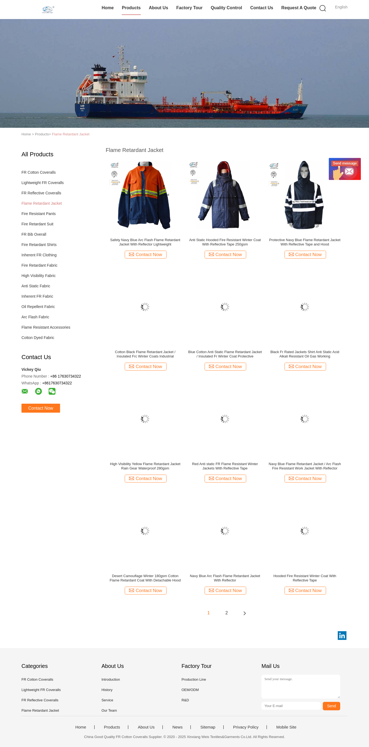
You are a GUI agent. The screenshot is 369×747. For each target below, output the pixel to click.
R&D (185, 700)
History (106, 690)
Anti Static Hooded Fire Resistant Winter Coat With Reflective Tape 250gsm (225, 242)
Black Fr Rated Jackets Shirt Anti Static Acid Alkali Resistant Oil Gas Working (304, 354)
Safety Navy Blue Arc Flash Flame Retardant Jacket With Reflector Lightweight (145, 242)
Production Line (194, 679)
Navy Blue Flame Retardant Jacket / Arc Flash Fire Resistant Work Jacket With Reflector (305, 466)
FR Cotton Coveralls (38, 172)
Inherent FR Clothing (39, 255)
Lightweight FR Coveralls (42, 182)
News (177, 727)
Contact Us (261, 7)
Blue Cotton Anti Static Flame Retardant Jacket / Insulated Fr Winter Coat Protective (225, 354)
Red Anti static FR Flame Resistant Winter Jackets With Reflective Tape (225, 466)
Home (108, 7)
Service (107, 700)
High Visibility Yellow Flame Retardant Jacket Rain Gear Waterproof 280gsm (145, 466)
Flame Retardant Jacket (70, 134)
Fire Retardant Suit (37, 224)
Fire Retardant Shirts (39, 244)
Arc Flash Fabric (35, 317)
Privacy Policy (245, 727)
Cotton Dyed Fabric (37, 337)
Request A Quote (298, 7)
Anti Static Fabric (35, 286)
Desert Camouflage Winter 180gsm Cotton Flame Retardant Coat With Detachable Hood (145, 578)
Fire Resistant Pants (38, 213)
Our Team (109, 710)
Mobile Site (286, 727)
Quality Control (226, 7)
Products (131, 7)
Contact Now (40, 408)
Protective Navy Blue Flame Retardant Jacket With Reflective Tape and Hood (304, 242)
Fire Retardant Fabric (39, 265)
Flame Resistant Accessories (45, 327)
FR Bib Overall (33, 234)
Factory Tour (189, 7)
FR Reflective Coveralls (41, 193)
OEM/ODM (190, 690)
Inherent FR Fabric (37, 296)
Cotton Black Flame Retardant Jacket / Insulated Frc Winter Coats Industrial (145, 354)
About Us (158, 7)
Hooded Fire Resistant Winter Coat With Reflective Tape (304, 578)
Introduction (110, 679)
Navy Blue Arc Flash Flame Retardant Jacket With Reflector (225, 578)
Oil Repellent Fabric (38, 306)
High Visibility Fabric (38, 275)
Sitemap (207, 727)
